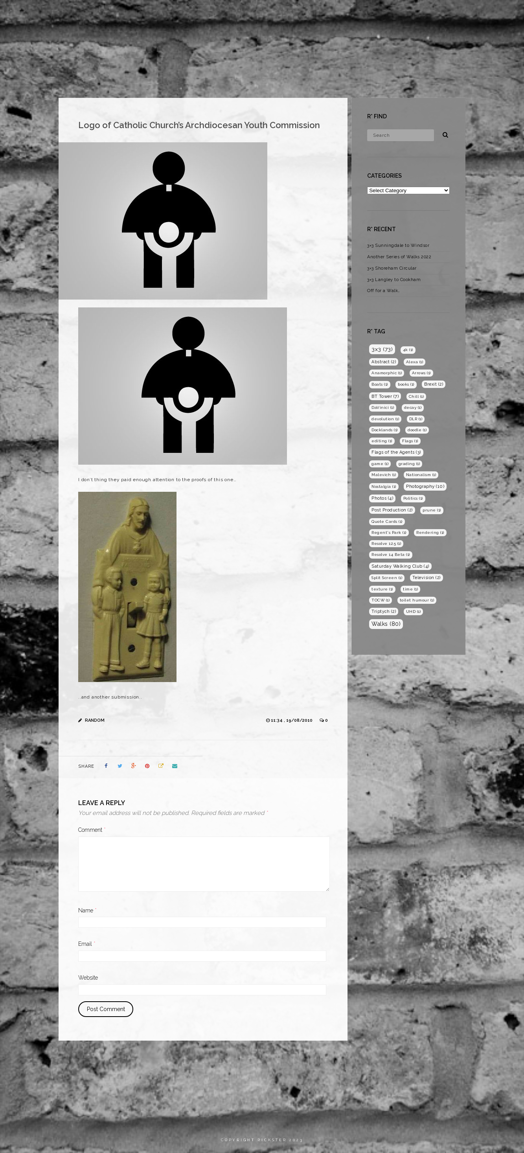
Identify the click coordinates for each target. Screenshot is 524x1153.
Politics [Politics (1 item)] (413, 498)
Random (95, 720)
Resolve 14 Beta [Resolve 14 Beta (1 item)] (390, 554)
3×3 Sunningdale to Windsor (398, 245)
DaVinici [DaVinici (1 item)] (382, 407)
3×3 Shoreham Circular (392, 268)
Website (88, 978)
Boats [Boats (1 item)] (379, 384)
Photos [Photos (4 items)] (382, 498)
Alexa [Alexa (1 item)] (414, 362)
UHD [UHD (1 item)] (413, 611)
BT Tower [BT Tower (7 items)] (385, 396)
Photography (422, 13)
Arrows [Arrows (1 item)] (421, 373)
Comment (92, 830)
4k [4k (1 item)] (408, 350)
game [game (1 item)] (379, 464)
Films (382, 13)
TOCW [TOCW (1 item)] (380, 600)
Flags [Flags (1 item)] (410, 441)
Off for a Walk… (383, 290)
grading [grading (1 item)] (409, 464)
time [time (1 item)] (410, 589)
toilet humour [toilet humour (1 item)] (417, 600)
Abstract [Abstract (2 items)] (383, 361)
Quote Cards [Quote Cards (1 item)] (387, 521)
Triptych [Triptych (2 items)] (383, 611)
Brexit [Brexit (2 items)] (433, 384)
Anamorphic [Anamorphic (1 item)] (386, 373)
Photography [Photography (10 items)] (425, 486)
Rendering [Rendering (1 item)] (430, 532)
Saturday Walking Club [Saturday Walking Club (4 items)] (400, 566)
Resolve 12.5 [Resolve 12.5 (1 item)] (386, 543)
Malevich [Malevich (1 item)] (383, 475)
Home (352, 13)
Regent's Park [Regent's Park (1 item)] (388, 532)
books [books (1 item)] (406, 384)
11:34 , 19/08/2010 (292, 720)
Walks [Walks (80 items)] (386, 624)
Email (87, 944)
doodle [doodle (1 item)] (417, 430)
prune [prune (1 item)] (432, 510)
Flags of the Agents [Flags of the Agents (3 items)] (396, 452)
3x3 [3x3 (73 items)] (382, 349)
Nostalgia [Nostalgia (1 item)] (383, 486)
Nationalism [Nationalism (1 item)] (421, 475)
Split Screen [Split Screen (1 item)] (386, 578)
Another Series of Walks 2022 (399, 256)
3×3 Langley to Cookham (394, 279)
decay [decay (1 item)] (413, 407)
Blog (463, 13)
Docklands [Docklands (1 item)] (384, 430)
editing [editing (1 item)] (381, 441)
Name (87, 910)
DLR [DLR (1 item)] (416, 419)
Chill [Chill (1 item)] (416, 396)
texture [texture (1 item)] (382, 589)
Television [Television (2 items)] (426, 577)
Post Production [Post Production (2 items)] (392, 510)
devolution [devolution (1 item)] (385, 419)
